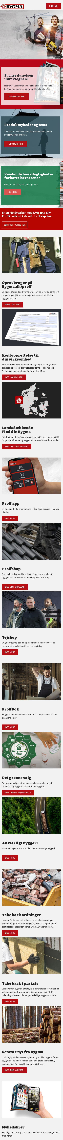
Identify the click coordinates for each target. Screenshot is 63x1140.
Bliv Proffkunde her (14, 224)
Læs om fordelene (14, 586)
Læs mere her (16, 143)
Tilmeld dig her (16, 96)
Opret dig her (12, 304)
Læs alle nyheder (14, 1070)
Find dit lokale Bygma (16, 446)
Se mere (13, 192)
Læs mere (10, 518)
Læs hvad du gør (14, 377)
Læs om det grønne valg (18, 792)
